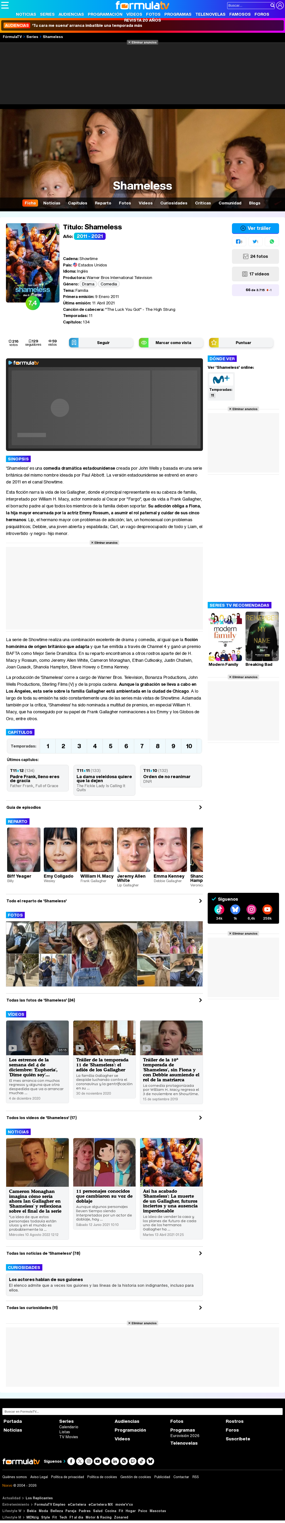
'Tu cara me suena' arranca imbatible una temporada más (73, 25)
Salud (98, 1510)
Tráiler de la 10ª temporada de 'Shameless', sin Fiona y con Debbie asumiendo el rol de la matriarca (171, 1069)
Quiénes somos (14, 1477)
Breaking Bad (259, 664)
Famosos (240, 14)
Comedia (109, 284)
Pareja (70, 1510)
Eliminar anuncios (144, 42)
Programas (178, 14)
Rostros (235, 1421)
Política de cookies (102, 1477)
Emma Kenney (169, 876)
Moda (43, 1510)
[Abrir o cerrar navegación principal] (5, 5)
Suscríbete (238, 1439)
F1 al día (76, 1517)
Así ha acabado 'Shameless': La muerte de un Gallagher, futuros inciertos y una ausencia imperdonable (170, 1201)
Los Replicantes (39, 1497)
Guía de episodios (23, 807)
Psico (142, 1510)
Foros (262, 14)
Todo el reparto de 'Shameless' (36, 901)
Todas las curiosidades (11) (32, 1307)
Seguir (103, 342)
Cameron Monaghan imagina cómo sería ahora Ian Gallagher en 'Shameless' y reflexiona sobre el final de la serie (35, 1201)
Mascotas (158, 1510)
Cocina (110, 1510)
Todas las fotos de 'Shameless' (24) (40, 1000)
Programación (105, 14)
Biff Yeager (19, 876)
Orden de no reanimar (167, 776)
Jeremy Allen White (131, 878)
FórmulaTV (12, 36)
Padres (85, 1510)
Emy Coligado (58, 876)
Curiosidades (24, 1267)
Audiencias (71, 14)
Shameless (53, 36)
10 (189, 746)
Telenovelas (210, 14)
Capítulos (20, 732)
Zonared (121, 1517)
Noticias (26, 14)
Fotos (153, 14)
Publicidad (162, 1477)
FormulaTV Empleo (49, 1504)
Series (47, 14)
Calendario (68, 1427)
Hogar (131, 1510)
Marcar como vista (173, 342)
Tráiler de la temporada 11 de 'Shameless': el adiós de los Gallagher (102, 1064)
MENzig (32, 1517)
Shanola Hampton (200, 878)
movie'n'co (124, 1504)
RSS (195, 1477)
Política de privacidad (67, 1477)
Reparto (18, 821)
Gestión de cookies (135, 1477)
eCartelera (77, 1504)
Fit (121, 1510)
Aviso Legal (39, 1477)
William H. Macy (96, 876)
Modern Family (223, 664)
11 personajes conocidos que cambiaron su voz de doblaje (104, 1196)
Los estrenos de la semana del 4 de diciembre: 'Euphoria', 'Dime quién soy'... (33, 1067)
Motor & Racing (99, 1517)
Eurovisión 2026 (184, 1435)
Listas (64, 1432)
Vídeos (134, 14)
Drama (88, 284)
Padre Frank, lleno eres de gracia (34, 778)
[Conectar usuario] (280, 5)
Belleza (56, 1510)
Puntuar (243, 342)
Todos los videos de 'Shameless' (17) (41, 1118)
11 (212, 395)
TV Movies (68, 1437)
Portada (13, 1421)
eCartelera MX (100, 1504)
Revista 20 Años (142, 20)
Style (45, 1517)
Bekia (31, 1510)
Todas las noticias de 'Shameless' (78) (43, 1253)
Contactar (181, 1477)
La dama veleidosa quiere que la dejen (104, 778)
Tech (63, 1517)
